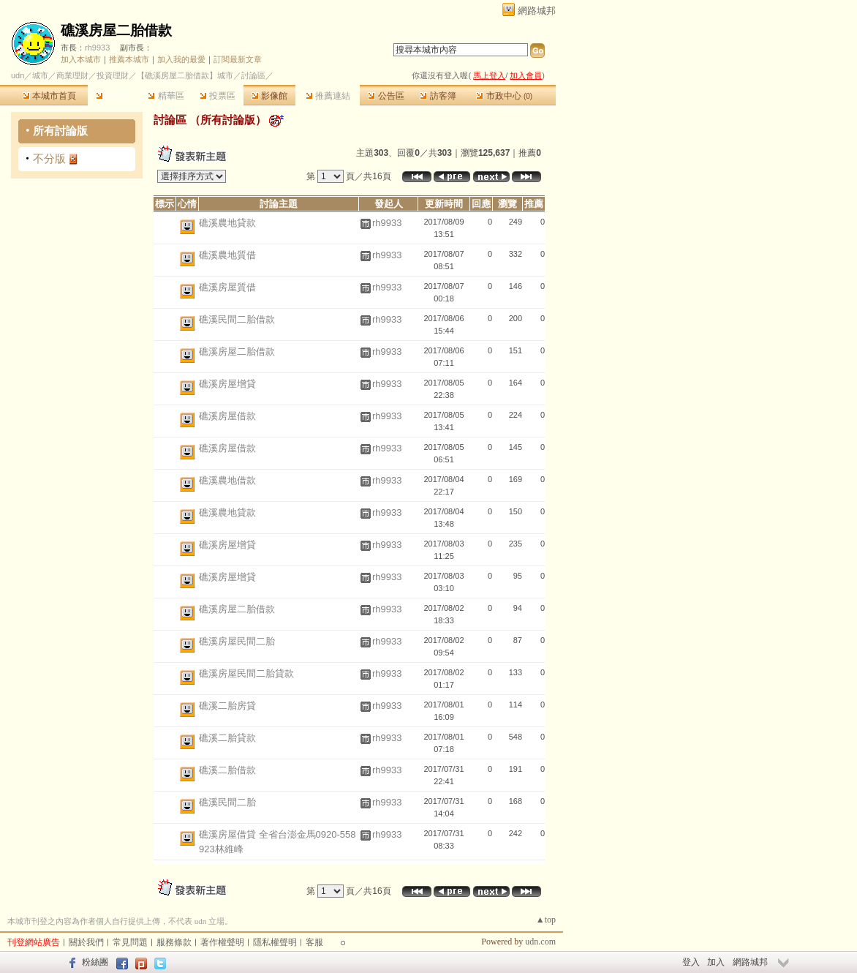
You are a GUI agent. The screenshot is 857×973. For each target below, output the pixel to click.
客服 (314, 942)
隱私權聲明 (275, 942)
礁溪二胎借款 (227, 769)
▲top (546, 919)
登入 (691, 962)
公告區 (386, 96)
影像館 (269, 96)
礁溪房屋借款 (227, 415)
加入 (716, 962)
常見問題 (130, 942)
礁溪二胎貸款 (227, 737)
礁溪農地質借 (227, 254)
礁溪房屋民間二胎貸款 (246, 673)
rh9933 (97, 47)
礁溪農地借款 (227, 480)
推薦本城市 (129, 59)
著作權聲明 (222, 942)
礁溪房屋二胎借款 (116, 30)
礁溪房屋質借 (227, 287)
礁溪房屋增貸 (227, 383)
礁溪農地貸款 (227, 222)
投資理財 (113, 75)
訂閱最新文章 (238, 59)
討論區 (114, 96)
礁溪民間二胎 (227, 802)
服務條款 (174, 942)
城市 (40, 75)
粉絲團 (95, 962)
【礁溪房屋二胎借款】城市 (185, 75)
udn (17, 75)
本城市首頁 (49, 96)
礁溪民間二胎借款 (237, 319)
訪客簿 (438, 96)
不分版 (49, 158)
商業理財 (72, 75)
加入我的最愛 (181, 59)
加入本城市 (81, 59)
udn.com (540, 941)
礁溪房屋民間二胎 (237, 641)
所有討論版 (60, 130)
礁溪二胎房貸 (227, 705)
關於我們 (86, 942)
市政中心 (504, 96)
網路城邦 (537, 10)
